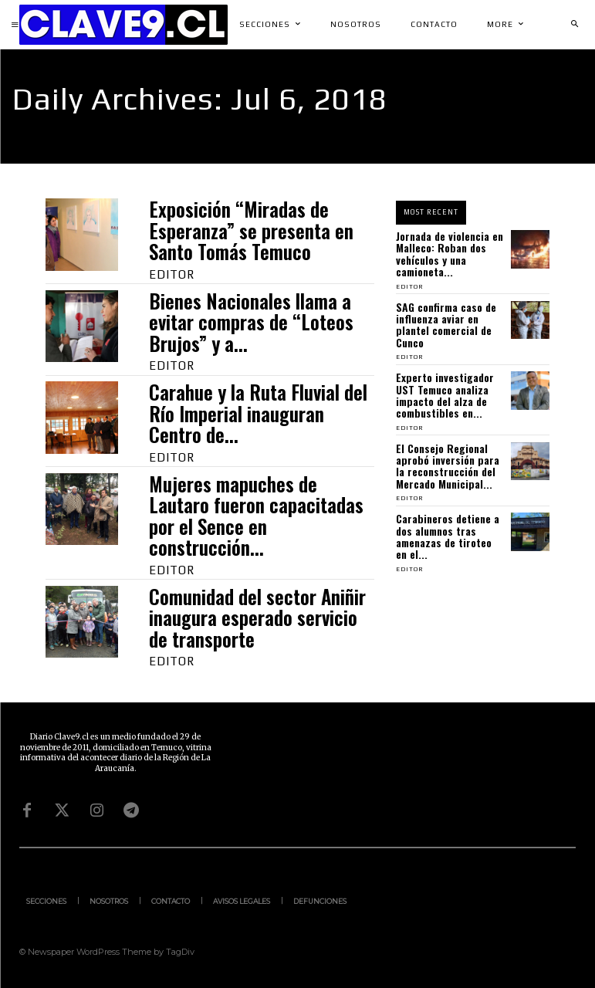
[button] (574, 24)
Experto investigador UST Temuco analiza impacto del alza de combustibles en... (445, 395)
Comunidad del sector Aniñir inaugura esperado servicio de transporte (257, 617)
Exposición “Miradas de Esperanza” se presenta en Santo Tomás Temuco (251, 230)
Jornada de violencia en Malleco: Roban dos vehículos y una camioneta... (449, 253)
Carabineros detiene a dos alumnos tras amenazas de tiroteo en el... (447, 536)
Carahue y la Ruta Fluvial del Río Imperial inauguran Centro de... (258, 412)
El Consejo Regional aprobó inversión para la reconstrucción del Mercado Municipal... (447, 466)
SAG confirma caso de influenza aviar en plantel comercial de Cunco (446, 324)
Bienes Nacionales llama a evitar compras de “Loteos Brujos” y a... (251, 321)
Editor (171, 274)
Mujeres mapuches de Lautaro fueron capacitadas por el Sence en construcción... (256, 515)
